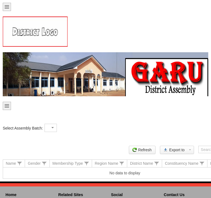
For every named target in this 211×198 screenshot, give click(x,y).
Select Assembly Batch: (23, 128)
